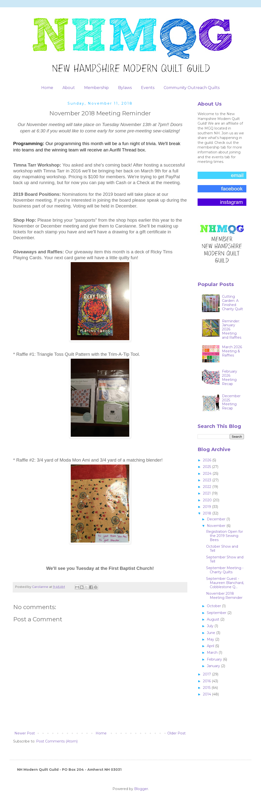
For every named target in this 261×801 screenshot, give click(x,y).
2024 (207, 473)
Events (147, 87)
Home (47, 87)
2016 (207, 681)
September (217, 613)
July (210, 626)
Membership (96, 87)
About (68, 87)
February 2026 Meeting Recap (229, 377)
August (213, 619)
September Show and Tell (224, 559)
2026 (207, 460)
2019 (207, 506)
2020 (208, 500)
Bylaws (125, 87)
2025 (207, 467)
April (211, 646)
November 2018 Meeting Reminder (224, 595)
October (214, 606)
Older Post (176, 733)
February (215, 659)
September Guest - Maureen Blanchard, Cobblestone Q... (225, 582)
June (211, 633)
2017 (207, 674)
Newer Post (24, 733)
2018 (207, 513)
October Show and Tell (222, 548)
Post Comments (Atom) (57, 741)
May (211, 639)
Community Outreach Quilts (192, 87)
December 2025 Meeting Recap (231, 402)
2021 (207, 493)
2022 (207, 487)
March (213, 652)
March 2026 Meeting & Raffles (232, 351)
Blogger (141, 789)
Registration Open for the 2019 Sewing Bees (224, 535)
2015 (207, 687)
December (216, 519)
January (214, 666)
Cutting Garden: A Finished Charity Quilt (232, 302)
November (216, 526)
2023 (207, 480)
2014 (207, 694)
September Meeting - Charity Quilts (224, 570)
